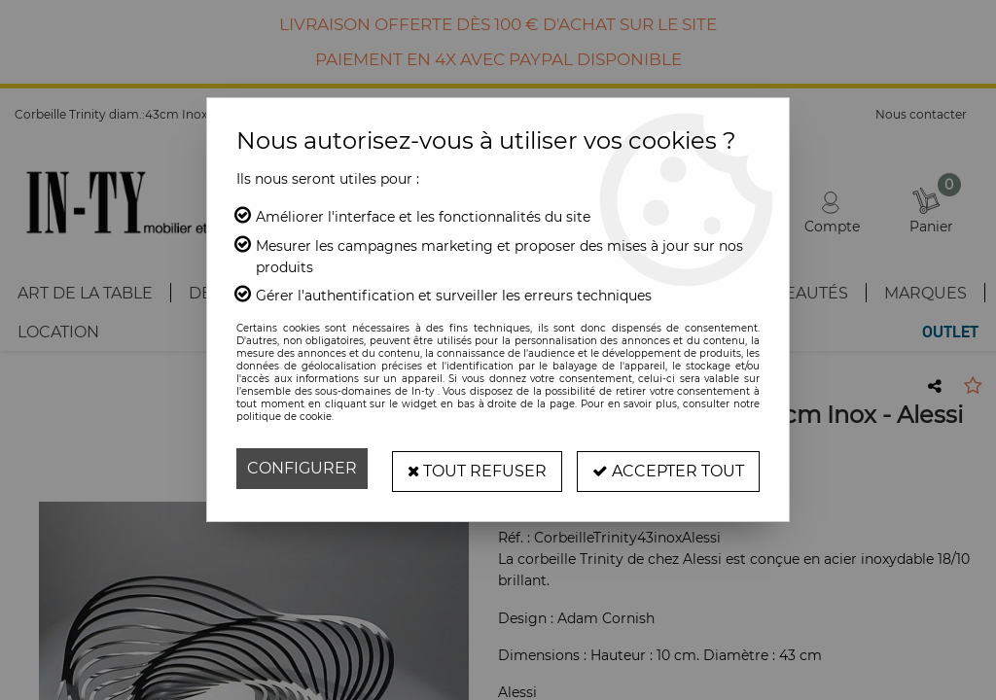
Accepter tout (668, 468)
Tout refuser (477, 468)
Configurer (302, 468)
